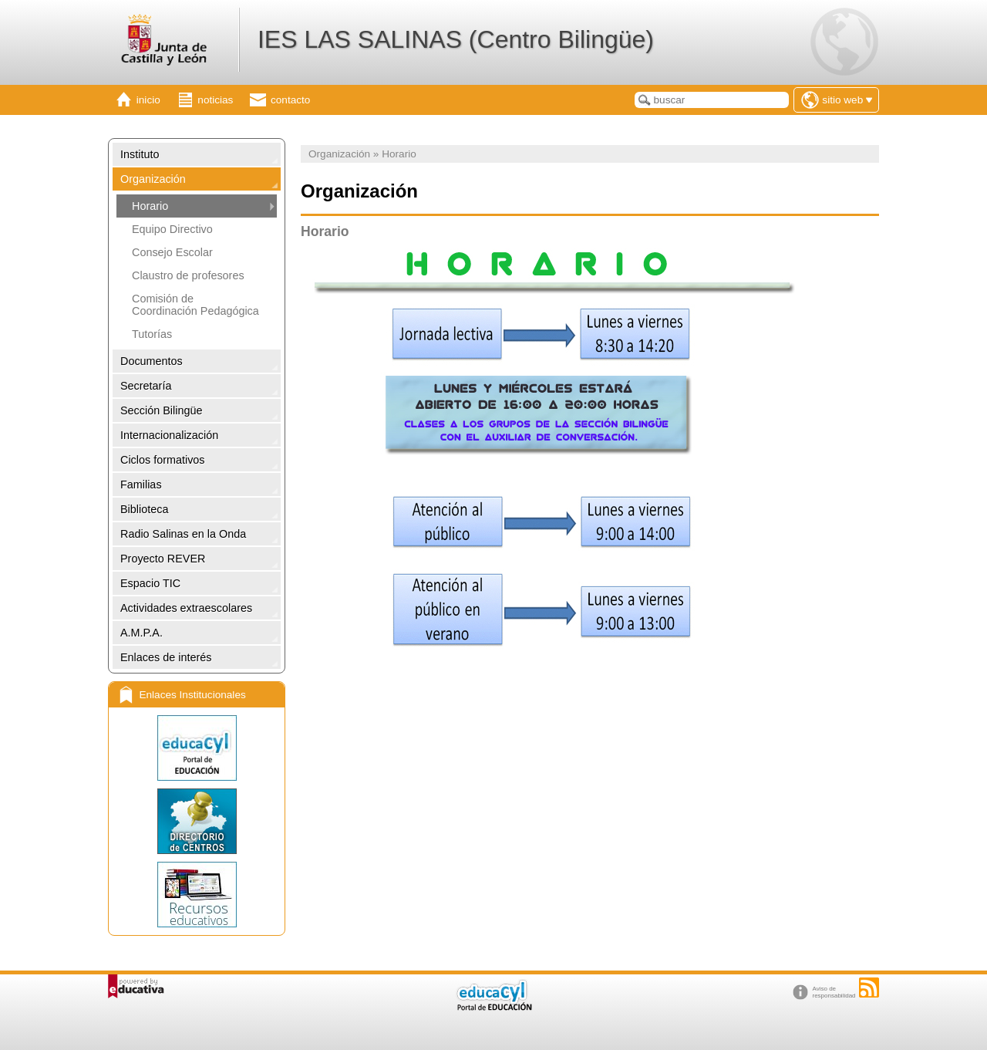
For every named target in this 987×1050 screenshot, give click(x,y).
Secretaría (145, 386)
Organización (153, 179)
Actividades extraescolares (186, 608)
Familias (141, 484)
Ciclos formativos (162, 460)
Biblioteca (144, 509)
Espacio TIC (150, 583)
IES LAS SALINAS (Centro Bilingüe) (456, 39)
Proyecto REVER (162, 558)
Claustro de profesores (188, 275)
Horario (150, 206)
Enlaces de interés (165, 657)
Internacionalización (169, 435)
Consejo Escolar (172, 252)
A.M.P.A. (141, 632)
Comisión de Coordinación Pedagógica (195, 304)
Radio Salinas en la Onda (183, 534)
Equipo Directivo (172, 229)
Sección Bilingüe (161, 410)
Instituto (139, 154)
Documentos (151, 361)
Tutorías (152, 334)
